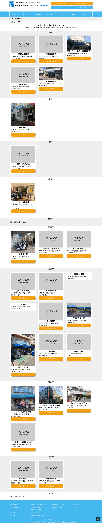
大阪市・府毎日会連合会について (39, 504)
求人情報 (12, 515)
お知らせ (12, 512)
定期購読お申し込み (82, 3)
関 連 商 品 (50, 14)
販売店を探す (13, 504)
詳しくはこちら (23, 61)
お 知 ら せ (61, 7)
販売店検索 (26, 14)
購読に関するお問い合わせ (37, 515)
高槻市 (59, 27)
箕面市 (38, 27)
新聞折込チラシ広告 (57, 507)
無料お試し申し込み (36, 509)
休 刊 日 (73, 14)
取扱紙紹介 (38, 14)
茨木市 (64, 27)
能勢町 (48, 27)
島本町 (74, 27)
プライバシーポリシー (78, 507)
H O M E (14, 14)
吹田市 (54, 27)
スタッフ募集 (82, 7)
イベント (12, 509)
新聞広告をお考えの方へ (58, 504)
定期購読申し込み (35, 512)
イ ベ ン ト (62, 14)
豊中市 (28, 27)
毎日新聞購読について (36, 507)
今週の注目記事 (14, 507)
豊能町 (43, 27)
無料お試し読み (61, 3)
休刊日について (56, 509)
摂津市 (69, 27)
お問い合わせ (86, 14)
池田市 (33, 27)
